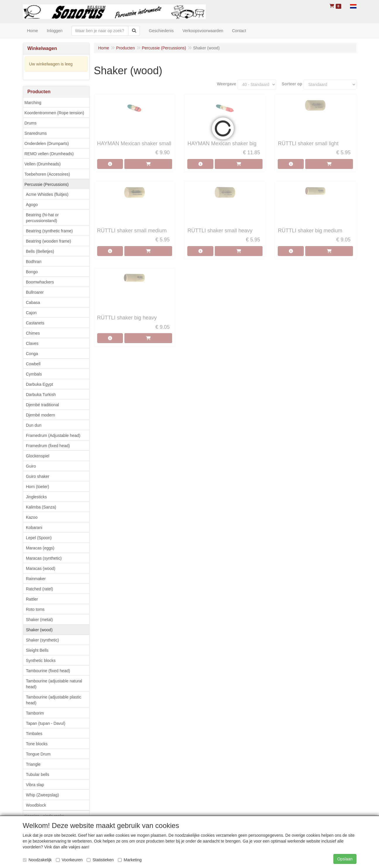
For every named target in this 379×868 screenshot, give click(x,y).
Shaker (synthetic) (42, 640)
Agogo (32, 204)
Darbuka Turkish (41, 394)
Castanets (35, 323)
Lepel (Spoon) (39, 537)
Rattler (32, 599)
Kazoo (32, 517)
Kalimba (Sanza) (41, 507)
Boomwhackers (40, 282)
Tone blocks (37, 743)
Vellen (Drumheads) (43, 164)
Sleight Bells (37, 650)
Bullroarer (35, 292)
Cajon (31, 312)
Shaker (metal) (39, 619)
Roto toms (35, 609)
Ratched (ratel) (39, 589)
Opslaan (344, 859)
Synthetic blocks (41, 660)
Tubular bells (37, 774)
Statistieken (100, 859)
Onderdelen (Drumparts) (47, 143)
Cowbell (33, 364)
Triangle (33, 764)
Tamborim (35, 713)
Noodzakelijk (37, 859)
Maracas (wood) (40, 568)
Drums (31, 123)
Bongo (32, 271)
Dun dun (34, 425)
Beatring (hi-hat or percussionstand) (42, 217)
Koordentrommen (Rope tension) (54, 112)
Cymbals (34, 374)
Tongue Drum (38, 754)
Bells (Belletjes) (40, 251)
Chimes (33, 333)
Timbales (34, 733)
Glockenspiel (37, 456)
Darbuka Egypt (39, 384)
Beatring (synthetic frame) (49, 231)
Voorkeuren (69, 859)
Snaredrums (36, 133)
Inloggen (55, 30)
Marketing (130, 859)
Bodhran (34, 261)
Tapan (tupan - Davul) (46, 723)
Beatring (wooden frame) (48, 241)
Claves (32, 343)
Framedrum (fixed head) (48, 445)
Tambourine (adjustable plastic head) (53, 700)
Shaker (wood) (39, 629)
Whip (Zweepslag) (42, 795)
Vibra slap (35, 784)
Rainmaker (36, 578)
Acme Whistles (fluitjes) (47, 194)
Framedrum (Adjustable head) (53, 435)
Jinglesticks (36, 496)
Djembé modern (40, 415)
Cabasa (33, 302)
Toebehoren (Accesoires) (47, 174)
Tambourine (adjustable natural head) (54, 684)
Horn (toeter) (37, 486)
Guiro (31, 466)
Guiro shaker (37, 476)
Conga (32, 353)
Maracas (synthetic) (44, 558)
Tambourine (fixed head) (48, 670)
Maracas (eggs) (40, 548)
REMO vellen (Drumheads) (49, 153)
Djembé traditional (42, 404)
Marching (33, 102)
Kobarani (34, 527)
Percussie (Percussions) (47, 184)
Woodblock (36, 805)
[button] (353, 6)
